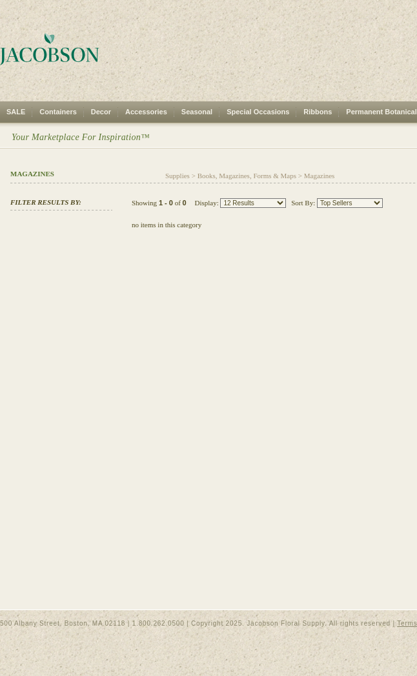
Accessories (146, 112)
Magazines (319, 175)
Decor (101, 112)
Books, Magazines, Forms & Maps (247, 175)
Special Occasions (258, 112)
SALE (15, 112)
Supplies (177, 175)
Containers (57, 112)
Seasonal (196, 112)
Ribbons (317, 112)
